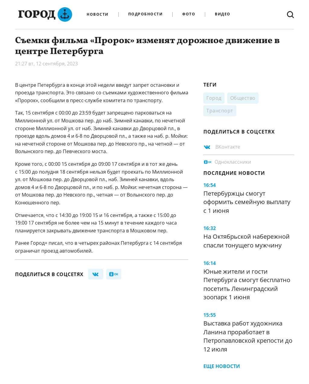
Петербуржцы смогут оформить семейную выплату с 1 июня (246, 202)
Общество (243, 98)
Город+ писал (46, 243)
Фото (188, 14)
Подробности (145, 14)
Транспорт (219, 110)
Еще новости (221, 366)
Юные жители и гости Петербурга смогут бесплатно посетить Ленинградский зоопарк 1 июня (246, 284)
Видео (223, 14)
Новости (98, 14)
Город (213, 98)
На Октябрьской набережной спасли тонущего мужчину (246, 240)
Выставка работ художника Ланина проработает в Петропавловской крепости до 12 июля (247, 336)
